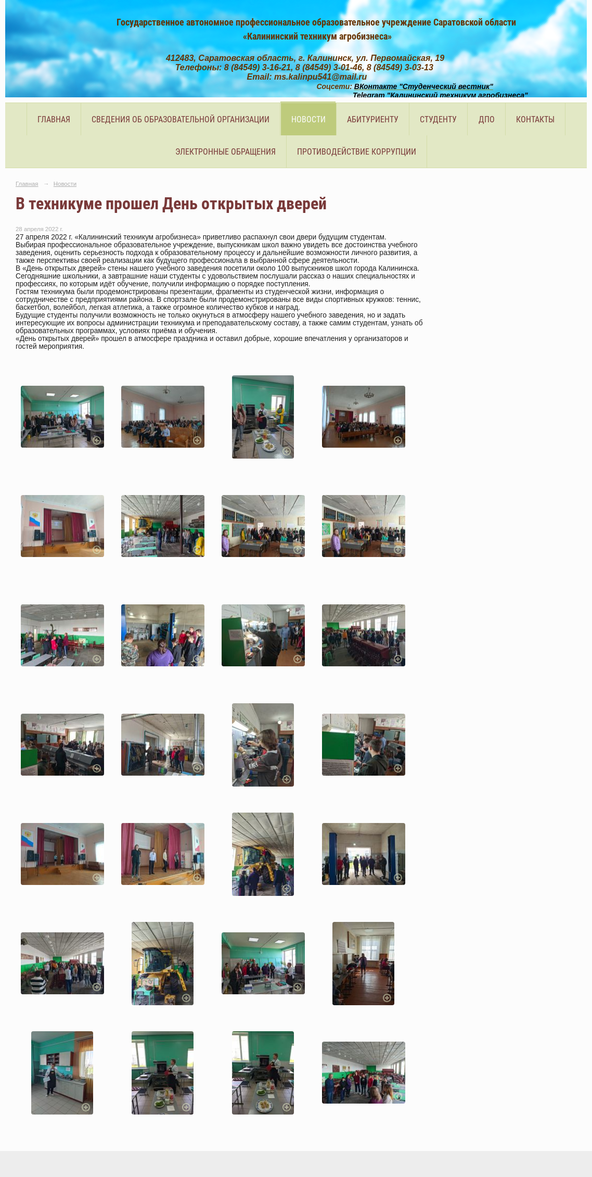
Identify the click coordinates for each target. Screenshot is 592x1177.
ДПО (487, 119)
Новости (308, 119)
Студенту (438, 119)
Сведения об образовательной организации (180, 119)
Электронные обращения (225, 152)
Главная (53, 119)
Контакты (535, 119)
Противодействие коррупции (356, 152)
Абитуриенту (372, 119)
